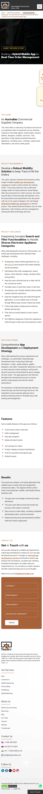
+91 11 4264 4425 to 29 (11, 751)
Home (3, 13)
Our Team (4, 718)
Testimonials (5, 728)
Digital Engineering (28, 13)
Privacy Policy (5, 789)
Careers (4, 721)
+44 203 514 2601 (9, 747)
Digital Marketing (7, 693)
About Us (5, 701)
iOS (38, 262)
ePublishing (5, 690)
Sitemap (4, 725)
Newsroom (5, 711)
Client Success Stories (13, 13)
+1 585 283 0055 (9, 742)
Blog (2, 714)
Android (11, 265)
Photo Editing (5, 686)
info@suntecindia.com (24, 574)
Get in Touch (35, 792)
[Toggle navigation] (39, 6)
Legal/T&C (16, 789)
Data (2, 676)
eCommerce (5, 679)
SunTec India (7, 5)
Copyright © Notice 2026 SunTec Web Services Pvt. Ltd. (20, 783)
